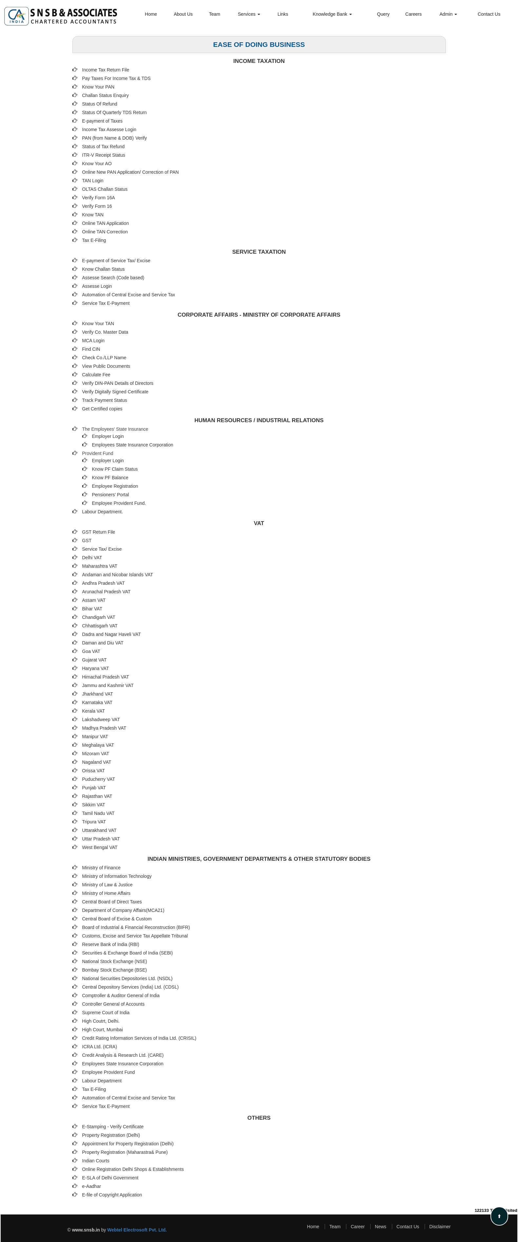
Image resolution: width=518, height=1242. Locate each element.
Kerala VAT (93, 711)
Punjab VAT (94, 787)
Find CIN (91, 349)
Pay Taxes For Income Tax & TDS (116, 78)
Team (214, 14)
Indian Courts (95, 1160)
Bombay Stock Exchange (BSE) (114, 970)
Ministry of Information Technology (117, 876)
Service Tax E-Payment (106, 303)
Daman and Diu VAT (103, 642)
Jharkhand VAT (97, 694)
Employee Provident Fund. (119, 503)
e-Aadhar (91, 1186)
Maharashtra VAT (100, 566)
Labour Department (102, 1080)
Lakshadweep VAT (101, 719)
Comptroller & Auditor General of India (121, 995)
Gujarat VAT (94, 659)
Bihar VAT (92, 608)
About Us (183, 14)
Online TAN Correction (105, 231)
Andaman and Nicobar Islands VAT (117, 574)
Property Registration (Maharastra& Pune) (125, 1152)
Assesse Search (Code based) (113, 277)
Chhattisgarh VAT (100, 625)
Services (249, 14)
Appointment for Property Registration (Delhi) (128, 1143)
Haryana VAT (95, 668)
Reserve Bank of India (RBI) (110, 944)
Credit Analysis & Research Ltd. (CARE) (123, 1055)
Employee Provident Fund (108, 1072)
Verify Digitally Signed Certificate (115, 391)
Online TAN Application (105, 223)
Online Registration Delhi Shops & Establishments (133, 1169)
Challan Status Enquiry (105, 95)
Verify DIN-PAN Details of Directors (118, 383)
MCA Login (93, 340)
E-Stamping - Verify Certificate (113, 1126)
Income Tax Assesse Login (109, 129)
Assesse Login (97, 286)
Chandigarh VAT (98, 617)
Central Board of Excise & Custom (117, 918)
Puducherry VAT (98, 779)
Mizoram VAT (95, 753)
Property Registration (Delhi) (111, 1135)
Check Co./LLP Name (104, 357)
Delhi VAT (92, 557)
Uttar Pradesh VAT (101, 838)
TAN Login (93, 180)
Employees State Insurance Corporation (132, 444)
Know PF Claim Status (115, 469)
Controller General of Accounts (113, 1004)
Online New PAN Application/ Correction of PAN (130, 172)
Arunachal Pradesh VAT (106, 591)
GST (87, 540)
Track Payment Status (104, 400)
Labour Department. (102, 511)
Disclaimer (440, 1226)
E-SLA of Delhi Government (110, 1177)
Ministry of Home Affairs (106, 893)
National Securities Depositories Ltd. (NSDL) (127, 978)
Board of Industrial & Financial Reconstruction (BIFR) (136, 927)
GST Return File (98, 532)
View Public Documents (106, 366)
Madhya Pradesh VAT (104, 728)
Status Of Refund (99, 104)
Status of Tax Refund (103, 146)
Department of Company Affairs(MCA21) (123, 910)
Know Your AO (97, 163)
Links (283, 14)
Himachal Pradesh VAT (105, 677)
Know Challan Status (103, 269)
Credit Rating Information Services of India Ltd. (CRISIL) (139, 1038)
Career (358, 1226)
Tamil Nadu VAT (98, 813)
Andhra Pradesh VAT (103, 583)
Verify (141, 138)
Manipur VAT (95, 736)
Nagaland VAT (96, 762)
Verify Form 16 (97, 206)
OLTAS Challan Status (105, 189)
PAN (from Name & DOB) (108, 138)
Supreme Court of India (106, 1012)
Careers (413, 14)
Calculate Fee (96, 374)
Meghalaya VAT (98, 745)
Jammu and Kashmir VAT (108, 685)
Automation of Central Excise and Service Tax (128, 294)
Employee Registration (115, 486)
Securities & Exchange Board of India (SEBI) (127, 953)
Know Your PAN (98, 86)
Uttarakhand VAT (99, 830)
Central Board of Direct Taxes (112, 901)
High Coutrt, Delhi (100, 1021)
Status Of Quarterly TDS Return (114, 112)
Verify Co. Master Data (105, 332)
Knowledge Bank (332, 14)
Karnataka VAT (97, 702)
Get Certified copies (102, 408)
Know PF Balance (110, 477)
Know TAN (93, 214)
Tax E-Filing (94, 240)
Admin (448, 14)
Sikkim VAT (93, 804)
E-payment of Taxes (102, 121)
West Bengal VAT (100, 847)
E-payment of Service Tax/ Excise (116, 260)
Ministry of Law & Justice (107, 884)
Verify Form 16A (98, 197)
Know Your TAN (98, 323)
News (380, 1226)
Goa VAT (91, 651)
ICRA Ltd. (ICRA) (99, 1046)
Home (151, 14)
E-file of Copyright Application (112, 1194)
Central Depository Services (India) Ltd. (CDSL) (130, 987)
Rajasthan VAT (97, 796)
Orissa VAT (93, 770)
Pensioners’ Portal (110, 494)
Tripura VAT (94, 821)
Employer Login (108, 436)
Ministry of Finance (101, 867)
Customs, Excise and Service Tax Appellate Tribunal (135, 935)
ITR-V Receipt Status (103, 155)
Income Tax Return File (105, 69)
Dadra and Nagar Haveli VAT (111, 634)
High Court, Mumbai (102, 1029)
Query (383, 14)
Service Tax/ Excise (102, 549)
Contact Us (489, 14)
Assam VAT (94, 600)
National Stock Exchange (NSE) (114, 961)
